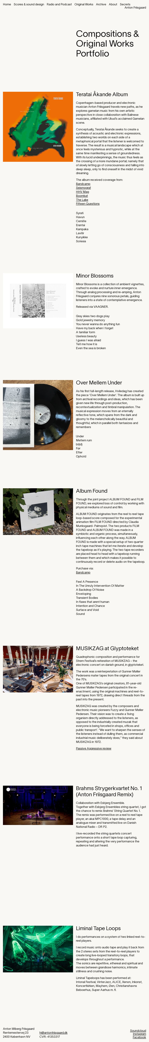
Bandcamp (83, 184)
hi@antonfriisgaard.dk (53, 1033)
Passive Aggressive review (93, 748)
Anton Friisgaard (135, 7)
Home (7, 4)
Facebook (139, 1037)
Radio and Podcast (59, 4)
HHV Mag (82, 192)
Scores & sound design (29, 4)
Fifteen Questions (88, 204)
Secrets (125, 4)
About (113, 4)
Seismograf (83, 188)
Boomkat (82, 196)
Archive (101, 4)
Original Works (83, 4)
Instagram (139, 1034)
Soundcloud (138, 1031)
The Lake (82, 200)
